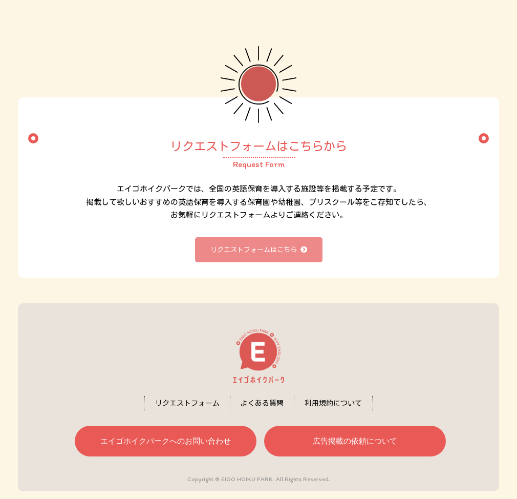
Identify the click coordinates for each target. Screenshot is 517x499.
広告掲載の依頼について (355, 440)
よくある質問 (262, 403)
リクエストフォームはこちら (258, 249)
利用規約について (333, 403)
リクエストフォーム (187, 403)
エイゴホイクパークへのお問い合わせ (165, 440)
